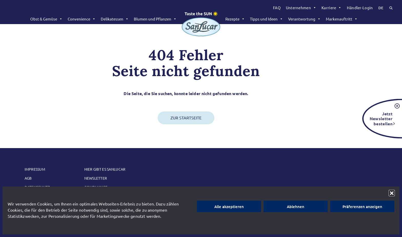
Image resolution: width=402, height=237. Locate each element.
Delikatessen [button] (115, 19)
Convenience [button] (82, 19)
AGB (28, 178)
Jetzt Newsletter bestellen (381, 118)
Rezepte (235, 19)
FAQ (277, 7)
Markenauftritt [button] (342, 19)
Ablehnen (295, 206)
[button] (391, 192)
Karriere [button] (331, 8)
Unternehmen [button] (301, 8)
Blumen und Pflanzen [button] (155, 19)
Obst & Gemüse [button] (46, 19)
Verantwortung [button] (304, 19)
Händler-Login (360, 7)
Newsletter (95, 178)
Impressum (35, 169)
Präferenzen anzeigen (362, 206)
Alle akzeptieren (229, 206)
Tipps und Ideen (266, 19)
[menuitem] (276, 8)
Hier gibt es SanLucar (105, 169)
